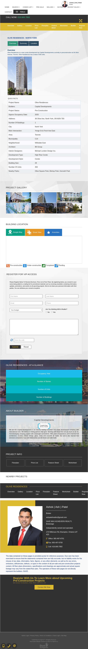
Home (7, 7)
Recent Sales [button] (74, 7)
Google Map (14, 232)
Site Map (64, 635)
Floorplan (45, 25)
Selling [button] (51, 7)
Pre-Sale (40, 7)
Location (28, 25)
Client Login (56, 635)
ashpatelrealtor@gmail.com (56, 517)
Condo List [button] (28, 7)
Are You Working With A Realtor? (56, 309)
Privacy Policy (34, 635)
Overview (11, 25)
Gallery (19, 25)
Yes (54, 312)
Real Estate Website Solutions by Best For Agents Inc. (44, 641)
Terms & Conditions (46, 635)
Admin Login (25, 635)
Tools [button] (20, 12)
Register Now (82, 27)
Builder (73, 25)
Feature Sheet (54, 27)
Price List (36, 27)
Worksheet (64, 25)
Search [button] (16, 7)
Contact (8, 12)
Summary (23, 43)
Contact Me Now (44, 587)
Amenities (52, 232)
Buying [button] (61, 7)
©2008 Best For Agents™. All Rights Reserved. (44, 639)
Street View (33, 232)
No (49, 312)
